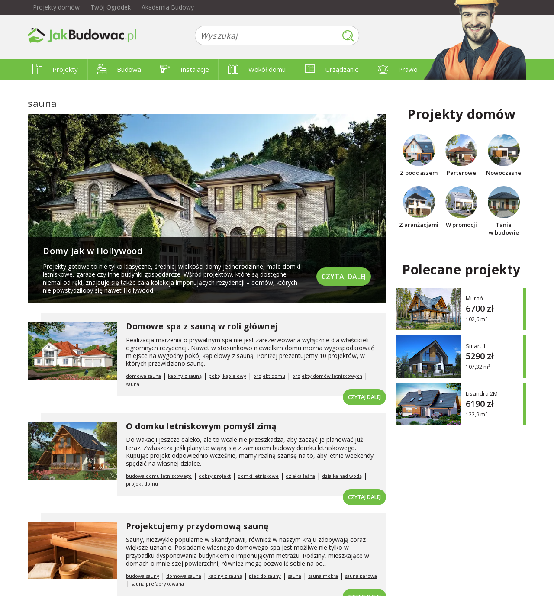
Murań (474, 298)
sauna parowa (361, 576)
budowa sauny (142, 576)
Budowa (119, 69)
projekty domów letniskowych (327, 376)
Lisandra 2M (482, 393)
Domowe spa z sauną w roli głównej (202, 326)
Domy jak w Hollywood (93, 251)
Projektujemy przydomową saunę (197, 526)
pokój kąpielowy (227, 376)
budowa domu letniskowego (159, 476)
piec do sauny (265, 576)
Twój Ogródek (110, 7)
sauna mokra (323, 576)
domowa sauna (143, 376)
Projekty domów (56, 7)
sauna (132, 384)
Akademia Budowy (168, 7)
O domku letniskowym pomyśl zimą (201, 426)
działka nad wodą (342, 476)
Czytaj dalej (344, 276)
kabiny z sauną (185, 376)
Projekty (55, 69)
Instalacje (184, 69)
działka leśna (300, 476)
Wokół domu (257, 69)
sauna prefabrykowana (157, 583)
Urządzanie (332, 69)
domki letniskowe (258, 476)
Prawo (398, 69)
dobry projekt (215, 476)
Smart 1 (476, 345)
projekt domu (269, 376)
